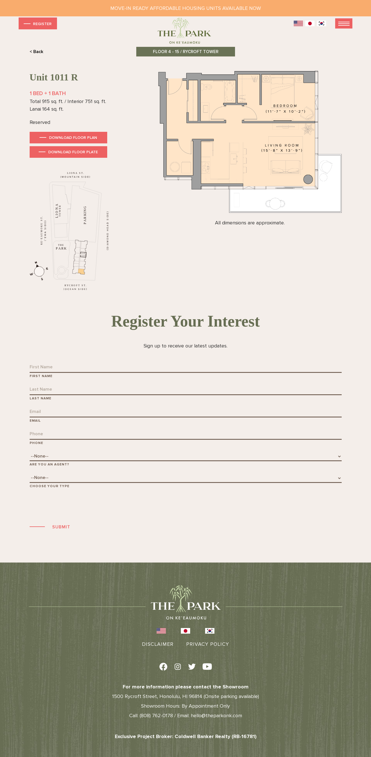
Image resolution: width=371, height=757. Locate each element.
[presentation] (72, 505)
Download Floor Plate (73, 152)
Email (35, 421)
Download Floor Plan (73, 137)
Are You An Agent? (49, 464)
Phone (36, 443)
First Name (41, 376)
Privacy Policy (207, 644)
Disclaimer (158, 644)
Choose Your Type (49, 486)
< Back (36, 51)
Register (37, 23)
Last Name (40, 398)
